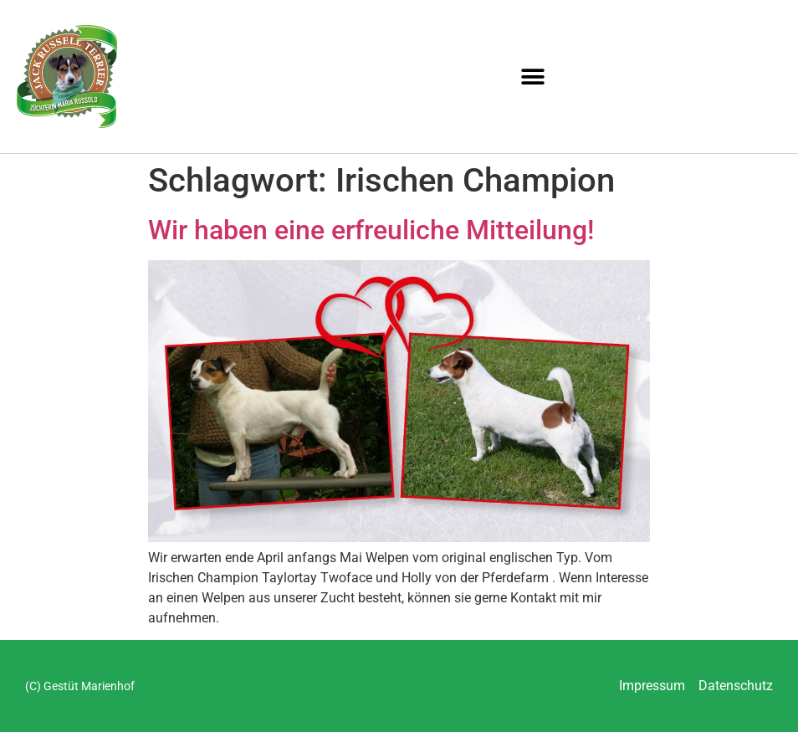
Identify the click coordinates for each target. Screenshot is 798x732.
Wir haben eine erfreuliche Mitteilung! (371, 230)
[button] (533, 76)
